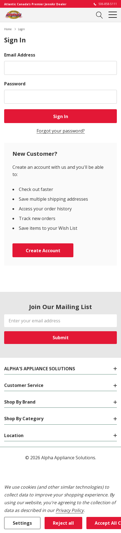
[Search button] (99, 15)
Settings (22, 523)
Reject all (63, 523)
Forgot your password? (61, 131)
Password (14, 84)
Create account (43, 251)
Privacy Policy (70, 510)
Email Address (19, 55)
